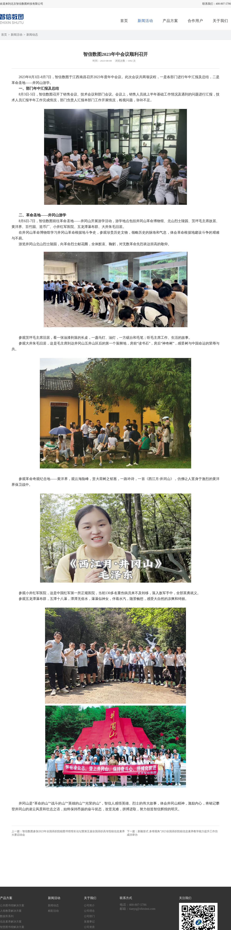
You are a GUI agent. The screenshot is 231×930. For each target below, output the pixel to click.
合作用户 (195, 21)
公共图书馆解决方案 (12, 905)
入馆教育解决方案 (11, 910)
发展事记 (89, 921)
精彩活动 (53, 910)
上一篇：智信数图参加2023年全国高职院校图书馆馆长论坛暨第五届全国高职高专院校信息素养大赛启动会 (68, 833)
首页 (124, 21)
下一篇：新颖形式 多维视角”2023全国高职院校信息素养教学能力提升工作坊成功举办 (172, 833)
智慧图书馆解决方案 (12, 927)
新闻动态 (32, 34)
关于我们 (220, 21)
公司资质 (89, 927)
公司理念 (89, 910)
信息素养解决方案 (11, 921)
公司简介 (89, 905)
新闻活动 (145, 21)
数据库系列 (6, 916)
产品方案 (170, 21)
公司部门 (89, 916)
